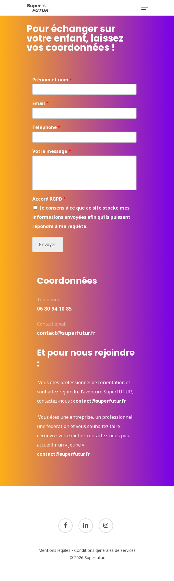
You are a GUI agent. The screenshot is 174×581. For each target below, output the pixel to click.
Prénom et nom (52, 80)
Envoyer (47, 244)
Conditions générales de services (105, 550)
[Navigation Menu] (144, 8)
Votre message (51, 151)
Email (40, 103)
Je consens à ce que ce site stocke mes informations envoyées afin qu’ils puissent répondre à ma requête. (81, 217)
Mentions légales (54, 550)
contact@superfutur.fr (99, 401)
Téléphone (46, 127)
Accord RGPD (49, 199)
